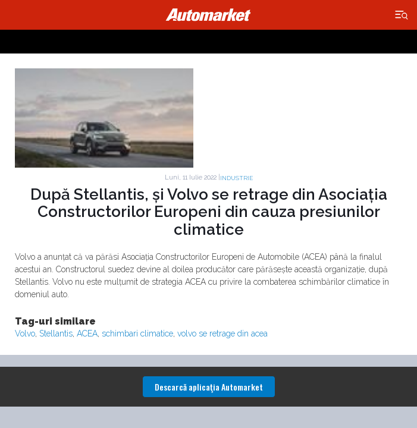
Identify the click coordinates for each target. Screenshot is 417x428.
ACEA (87, 333)
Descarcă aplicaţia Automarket (209, 386)
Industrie (236, 178)
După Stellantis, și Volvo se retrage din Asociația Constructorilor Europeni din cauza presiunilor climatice (208, 212)
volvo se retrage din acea (222, 333)
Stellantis (56, 333)
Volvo (25, 333)
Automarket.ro (208, 15)
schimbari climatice (137, 333)
